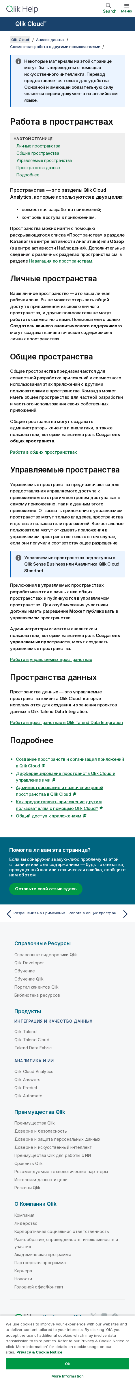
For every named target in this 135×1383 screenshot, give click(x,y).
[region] (67, 1349)
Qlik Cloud (30, 23)
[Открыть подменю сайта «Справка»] (8, 24)
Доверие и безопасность (40, 1131)
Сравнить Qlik (28, 1163)
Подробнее (28, 174)
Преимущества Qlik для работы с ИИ (52, 1155)
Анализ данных (50, 39)
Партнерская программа (40, 1262)
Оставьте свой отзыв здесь (46, 888)
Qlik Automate (28, 1095)
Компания (24, 1215)
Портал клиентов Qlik (36, 987)
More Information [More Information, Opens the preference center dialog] (67, 1376)
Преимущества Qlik (34, 1122)
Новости (23, 1278)
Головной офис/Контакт (38, 1286)
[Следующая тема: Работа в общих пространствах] (100, 914)
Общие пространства (37, 153)
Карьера (23, 1270)
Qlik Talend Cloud (31, 1039)
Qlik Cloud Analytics (33, 1071)
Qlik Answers (27, 1079)
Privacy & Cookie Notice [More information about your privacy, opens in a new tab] (39, 1352)
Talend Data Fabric (33, 1047)
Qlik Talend (25, 1031)
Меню (126, 11)
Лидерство (26, 1223)
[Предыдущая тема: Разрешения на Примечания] (35, 914)
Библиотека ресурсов (37, 995)
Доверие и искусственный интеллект (53, 1147)
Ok (67, 1363)
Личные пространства (38, 145)
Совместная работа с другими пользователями (55, 46)
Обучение (24, 970)
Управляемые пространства (44, 160)
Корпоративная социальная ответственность (61, 1231)
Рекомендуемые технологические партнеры (61, 1171)
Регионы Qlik (27, 1187)
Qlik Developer (29, 962)
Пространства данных (38, 167)
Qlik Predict (25, 1087)
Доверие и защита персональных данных (57, 1139)
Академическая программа (42, 1254)
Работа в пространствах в (66, 722)
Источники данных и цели (41, 1179)
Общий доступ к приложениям (48, 816)
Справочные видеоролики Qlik (45, 954)
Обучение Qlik (29, 978)
